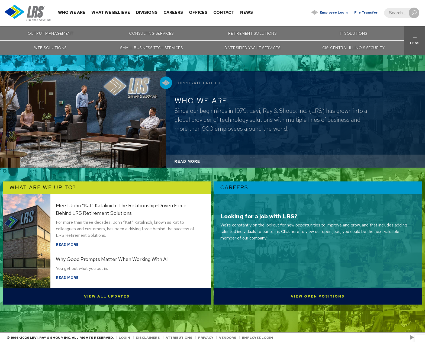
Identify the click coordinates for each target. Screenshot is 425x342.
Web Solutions (50, 47)
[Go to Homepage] (27, 13)
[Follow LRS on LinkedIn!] (417, 337)
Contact (223, 12)
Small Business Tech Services (151, 47)
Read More (195, 163)
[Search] (400, 13)
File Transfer (366, 12)
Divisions (146, 12)
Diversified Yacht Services (252, 47)
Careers (173, 12)
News (246, 12)
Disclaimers (148, 337)
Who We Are (71, 12)
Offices (198, 12)
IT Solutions (353, 33)
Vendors (227, 337)
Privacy (205, 337)
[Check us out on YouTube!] (413, 337)
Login (124, 337)
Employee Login (334, 12)
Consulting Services (151, 33)
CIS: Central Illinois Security (353, 47)
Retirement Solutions (252, 33)
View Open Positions (317, 296)
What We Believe (110, 12)
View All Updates (107, 296)
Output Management (50, 33)
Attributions (179, 337)
